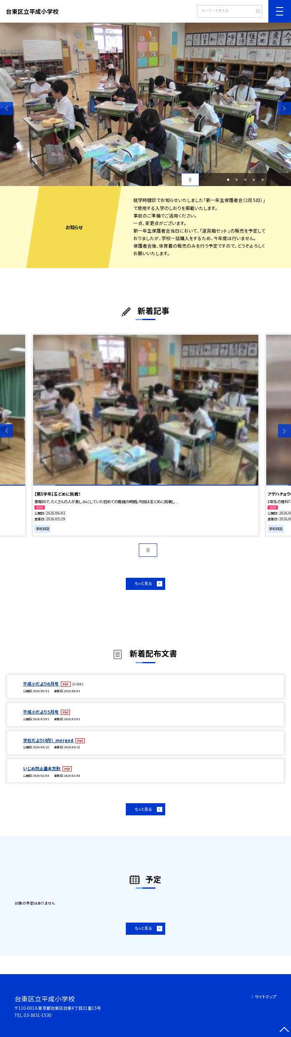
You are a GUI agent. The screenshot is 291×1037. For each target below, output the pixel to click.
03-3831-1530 (38, 1015)
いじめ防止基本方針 (42, 768)
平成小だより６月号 (41, 683)
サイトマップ (265, 996)
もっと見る (143, 583)
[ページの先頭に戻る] (284, 1030)
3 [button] (245, 180)
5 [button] (262, 180)
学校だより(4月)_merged (48, 740)
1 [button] (228, 180)
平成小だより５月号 (41, 712)
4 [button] (253, 180)
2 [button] (236, 180)
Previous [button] (6, 108)
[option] (145, 104)
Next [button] (284, 108)
